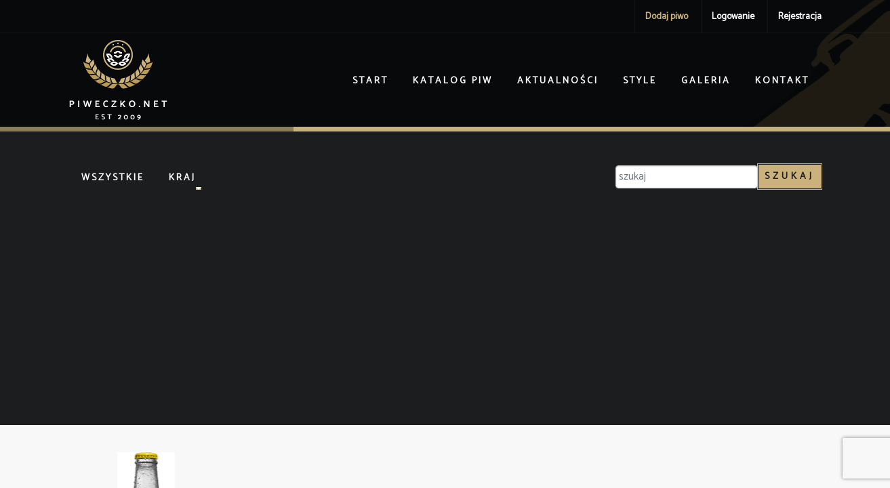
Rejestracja (800, 16)
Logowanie (733, 16)
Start (370, 81)
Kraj (182, 178)
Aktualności (558, 81)
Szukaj (790, 176)
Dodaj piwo (666, 16)
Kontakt (782, 81)
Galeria (706, 81)
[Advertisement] (445, 303)
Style (640, 81)
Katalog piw (453, 81)
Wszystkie (112, 178)
